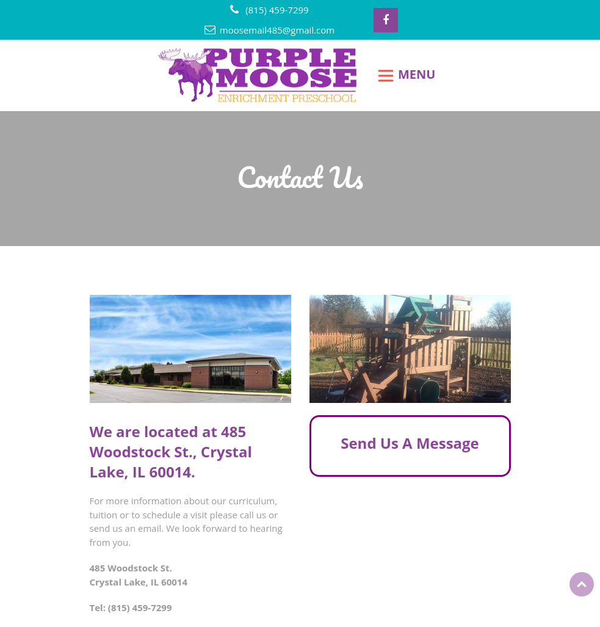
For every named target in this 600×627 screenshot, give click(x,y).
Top (581, 584)
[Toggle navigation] (406, 75)
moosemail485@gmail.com (277, 30)
